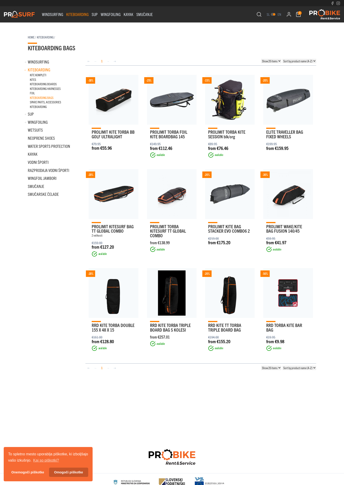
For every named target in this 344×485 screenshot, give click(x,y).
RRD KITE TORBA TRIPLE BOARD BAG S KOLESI (170, 327)
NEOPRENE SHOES (41, 138)
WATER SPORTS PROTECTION (49, 146)
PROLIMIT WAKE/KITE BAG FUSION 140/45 (284, 228)
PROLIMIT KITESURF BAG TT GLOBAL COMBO (113, 228)
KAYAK (128, 14)
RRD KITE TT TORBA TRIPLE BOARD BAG (224, 327)
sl (268, 14)
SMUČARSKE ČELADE (43, 194)
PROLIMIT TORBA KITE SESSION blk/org (226, 134)
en (279, 14)
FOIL (32, 93)
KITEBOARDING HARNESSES (45, 89)
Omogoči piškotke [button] (68, 472)
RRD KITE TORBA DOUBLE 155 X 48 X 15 (113, 327)
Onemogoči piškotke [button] (27, 472)
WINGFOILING (111, 14)
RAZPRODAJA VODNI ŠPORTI (48, 170)
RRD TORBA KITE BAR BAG (284, 327)
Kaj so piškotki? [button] (46, 460)
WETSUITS (35, 129)
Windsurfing (52, 14)
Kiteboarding (77, 14)
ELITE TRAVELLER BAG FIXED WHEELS (284, 134)
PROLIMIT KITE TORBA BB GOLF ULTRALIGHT (113, 134)
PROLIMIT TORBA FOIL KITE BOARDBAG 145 (168, 134)
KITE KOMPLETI (38, 75)
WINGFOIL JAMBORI (42, 178)
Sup (95, 14)
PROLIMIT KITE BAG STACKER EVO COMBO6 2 (229, 228)
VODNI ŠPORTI (38, 162)
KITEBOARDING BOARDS (43, 84)
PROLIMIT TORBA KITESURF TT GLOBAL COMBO (168, 230)
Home (31, 37)
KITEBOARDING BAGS (41, 98)
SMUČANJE (144, 14)
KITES (33, 80)
